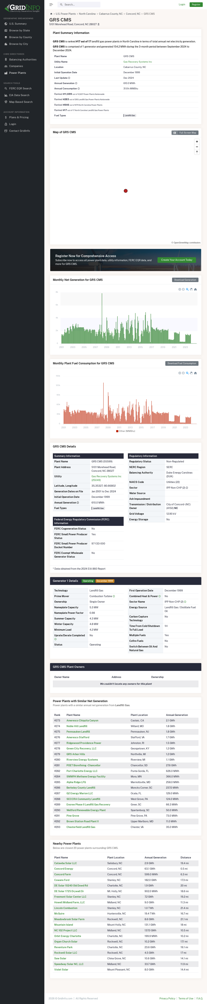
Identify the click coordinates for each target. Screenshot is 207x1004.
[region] (22, 507)
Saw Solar (60, 958)
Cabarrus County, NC (111, 13)
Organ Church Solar (66, 941)
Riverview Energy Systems (82, 759)
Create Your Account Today (176, 259)
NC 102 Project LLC (65, 930)
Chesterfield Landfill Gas (81, 827)
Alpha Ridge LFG (76, 782)
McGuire (59, 913)
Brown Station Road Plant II (83, 821)
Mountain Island (63, 924)
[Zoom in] (197, 141)
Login (182, 4)
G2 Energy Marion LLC (80, 793)
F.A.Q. (200, 998)
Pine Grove (73, 815)
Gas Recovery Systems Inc (137, 61)
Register (196, 4)
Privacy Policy (167, 998)
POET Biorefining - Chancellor (84, 765)
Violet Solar (61, 969)
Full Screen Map (184, 132)
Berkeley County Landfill (81, 787)
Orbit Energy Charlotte (67, 936)
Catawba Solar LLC (65, 863)
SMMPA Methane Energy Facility (86, 776)
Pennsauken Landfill (78, 731)
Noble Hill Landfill (77, 726)
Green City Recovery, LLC (81, 748)
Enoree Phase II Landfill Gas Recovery (88, 804)
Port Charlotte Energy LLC (82, 771)
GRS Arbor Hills (76, 754)
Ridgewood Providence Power (84, 743)
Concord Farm (62, 874)
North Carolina (87, 13)
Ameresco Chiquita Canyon (82, 720)
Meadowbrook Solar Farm (69, 919)
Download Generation (185, 280)
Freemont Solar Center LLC (70, 896)
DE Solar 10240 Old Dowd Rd (71, 885)
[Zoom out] (197, 146)
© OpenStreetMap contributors (186, 242)
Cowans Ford (61, 880)
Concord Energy (63, 868)
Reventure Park (63, 947)
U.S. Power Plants (66, 13)
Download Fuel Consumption (182, 363)
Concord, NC (133, 13)
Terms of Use (185, 998)
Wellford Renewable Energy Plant (86, 810)
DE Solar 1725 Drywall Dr (69, 891)
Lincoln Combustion (65, 908)
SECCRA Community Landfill (83, 799)
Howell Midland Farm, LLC (69, 902)
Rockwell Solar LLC (65, 952)
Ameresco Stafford (78, 737)
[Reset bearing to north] (197, 151)
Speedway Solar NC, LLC (69, 964)
